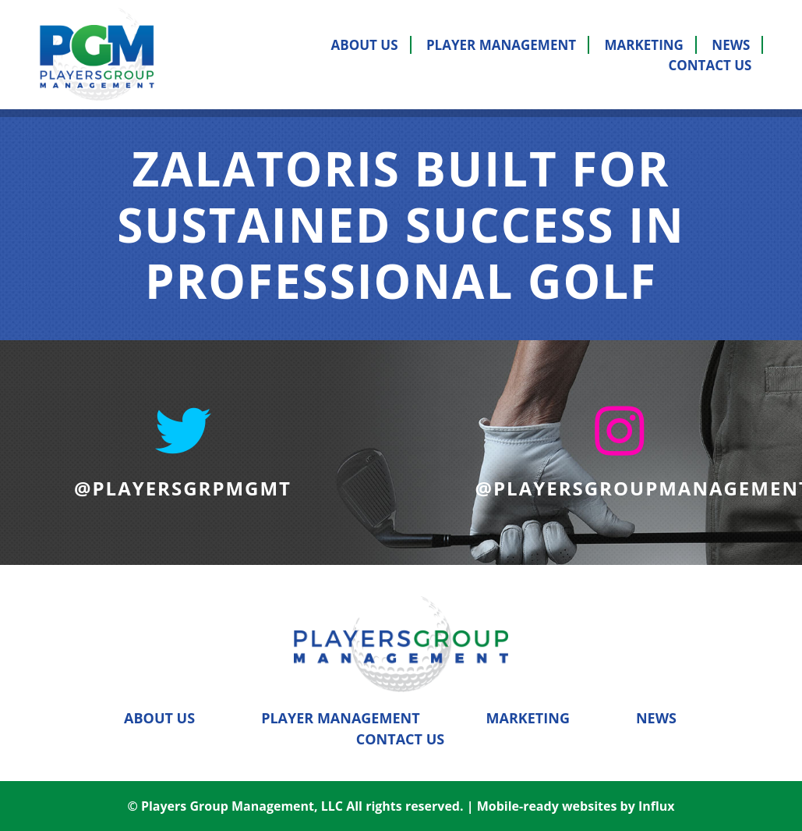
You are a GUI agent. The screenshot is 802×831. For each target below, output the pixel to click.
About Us (364, 45)
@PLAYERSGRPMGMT (182, 488)
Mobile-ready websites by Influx (576, 806)
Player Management (501, 45)
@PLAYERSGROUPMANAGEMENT (619, 488)
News (731, 45)
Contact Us (709, 65)
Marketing (644, 45)
